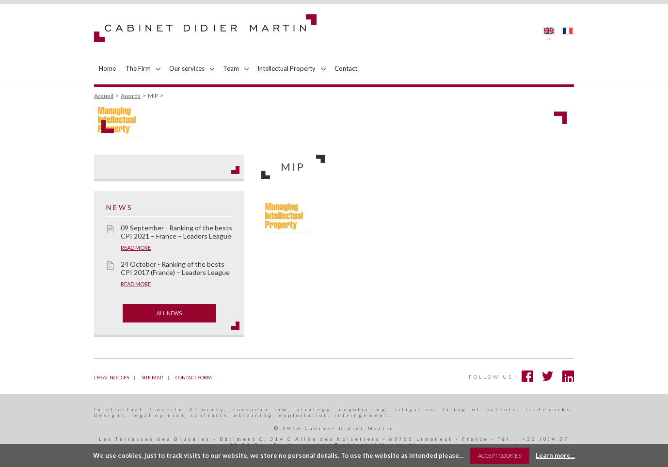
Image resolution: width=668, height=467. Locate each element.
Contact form (193, 377)
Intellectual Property (286, 68)
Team (231, 68)
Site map (152, 377)
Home (107, 68)
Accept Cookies (499, 455)
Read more (136, 247)
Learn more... (555, 455)
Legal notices (111, 377)
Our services (187, 68)
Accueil (103, 95)
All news (169, 313)
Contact (345, 68)
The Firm (138, 68)
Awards (131, 95)
